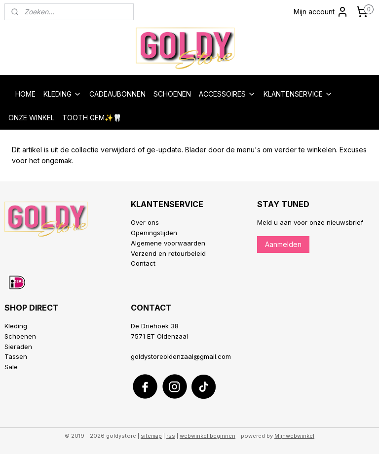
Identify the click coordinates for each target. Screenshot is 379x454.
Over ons (145, 222)
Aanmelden (283, 244)
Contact (143, 263)
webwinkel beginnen (207, 435)
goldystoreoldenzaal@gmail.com (181, 356)
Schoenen (20, 336)
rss (170, 435)
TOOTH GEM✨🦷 (91, 117)
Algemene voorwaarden (168, 243)
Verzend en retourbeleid (168, 253)
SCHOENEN (172, 94)
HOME (25, 94)
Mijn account (321, 12)
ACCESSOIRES (227, 94)
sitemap (151, 435)
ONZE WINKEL (31, 117)
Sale (11, 367)
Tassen (15, 356)
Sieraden (18, 346)
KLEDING (62, 94)
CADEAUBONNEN (117, 94)
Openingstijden (154, 233)
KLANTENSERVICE (298, 94)
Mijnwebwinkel (294, 435)
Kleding (15, 326)
